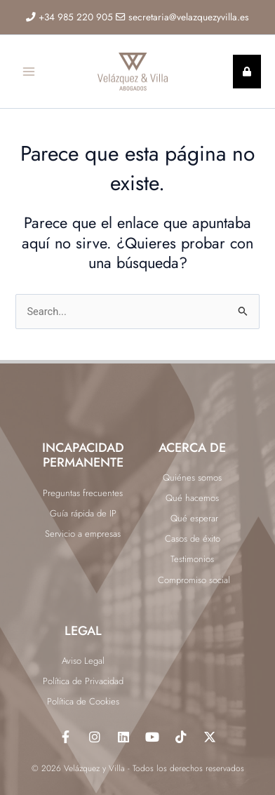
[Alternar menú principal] (28, 71)
